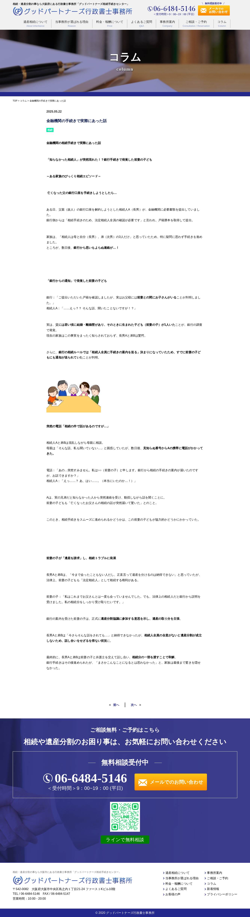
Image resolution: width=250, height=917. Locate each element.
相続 (50, 129)
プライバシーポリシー (222, 894)
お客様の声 (173, 894)
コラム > (24, 100)
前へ (116, 704)
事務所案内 (167, 24)
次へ (134, 704)
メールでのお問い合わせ (170, 782)
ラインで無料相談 (125, 839)
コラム (221, 24)
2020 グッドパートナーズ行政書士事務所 (127, 912)
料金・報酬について (109, 24)
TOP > (16, 100)
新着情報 (213, 888)
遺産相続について (35, 24)
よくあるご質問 (141, 24)
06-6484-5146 (91, 778)
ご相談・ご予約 (196, 24)
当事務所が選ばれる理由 (72, 24)
